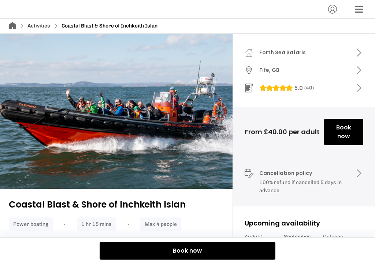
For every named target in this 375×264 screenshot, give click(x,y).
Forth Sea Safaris (282, 52)
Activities (38, 26)
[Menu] (359, 9)
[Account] (332, 9)
